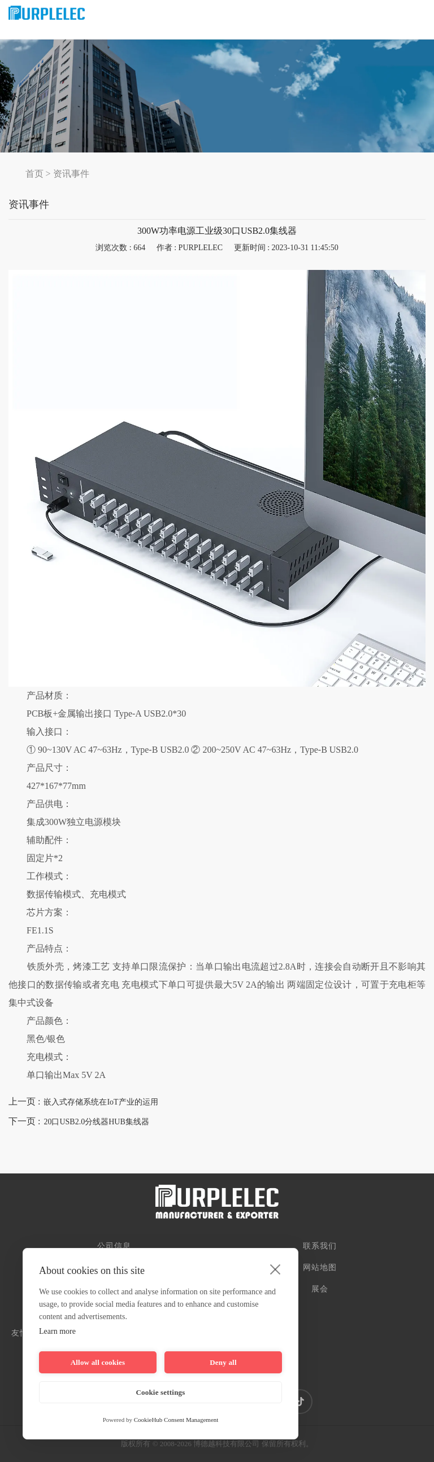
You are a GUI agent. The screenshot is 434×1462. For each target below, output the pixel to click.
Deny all (223, 1362)
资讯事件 (71, 173)
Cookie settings (160, 1392)
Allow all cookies (98, 1362)
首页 (34, 173)
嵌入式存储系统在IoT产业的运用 (101, 1102)
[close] (275, 1269)
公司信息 (114, 1246)
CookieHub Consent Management (176, 1419)
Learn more (57, 1331)
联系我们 (320, 1246)
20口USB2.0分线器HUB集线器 (96, 1122)
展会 (319, 1289)
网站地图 (320, 1267)
